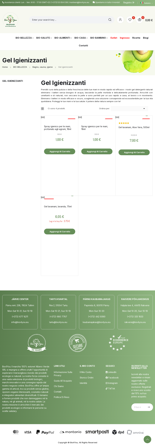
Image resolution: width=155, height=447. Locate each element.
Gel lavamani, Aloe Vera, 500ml (134, 127)
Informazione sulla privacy (63, 374)
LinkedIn (111, 372)
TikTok (110, 388)
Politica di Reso (61, 397)
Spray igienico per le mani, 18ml (94, 127)
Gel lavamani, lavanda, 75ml (58, 206)
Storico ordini (86, 377)
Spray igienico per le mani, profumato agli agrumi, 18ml (57, 127)
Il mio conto (86, 372)
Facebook (112, 377)
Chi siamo (59, 386)
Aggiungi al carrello (59, 151)
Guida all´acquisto (63, 380)
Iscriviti (148, 407)
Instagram (112, 383)
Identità (83, 383)
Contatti (57, 391)
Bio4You (74, 442)
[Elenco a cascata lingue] (147, 3)
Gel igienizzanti (12, 81)
